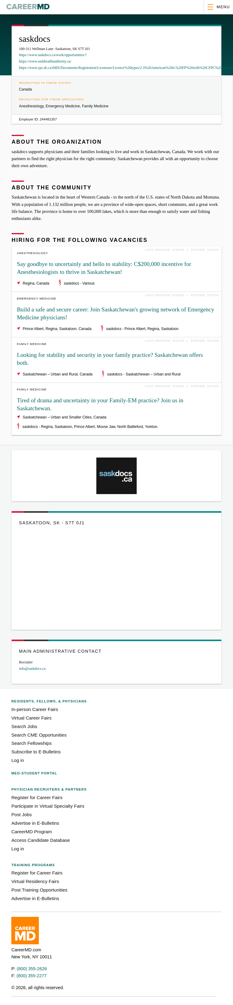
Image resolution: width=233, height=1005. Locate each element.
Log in (17, 760)
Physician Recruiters (49, 789)
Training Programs (33, 865)
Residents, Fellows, (49, 701)
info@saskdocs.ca (32, 668)
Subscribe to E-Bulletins (36, 751)
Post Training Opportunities (39, 889)
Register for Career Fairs (36, 797)
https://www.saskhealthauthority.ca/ (45, 61)
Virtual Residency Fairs (35, 881)
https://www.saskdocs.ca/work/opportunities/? (53, 55)
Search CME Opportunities (39, 735)
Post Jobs (21, 814)
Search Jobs (24, 726)
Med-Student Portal (34, 773)
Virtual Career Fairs (31, 717)
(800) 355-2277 (31, 975)
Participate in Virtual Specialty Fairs (47, 806)
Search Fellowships (31, 743)
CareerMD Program (31, 831)
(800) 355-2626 (32, 968)
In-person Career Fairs (34, 709)
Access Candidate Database (40, 840)
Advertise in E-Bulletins (35, 823)
